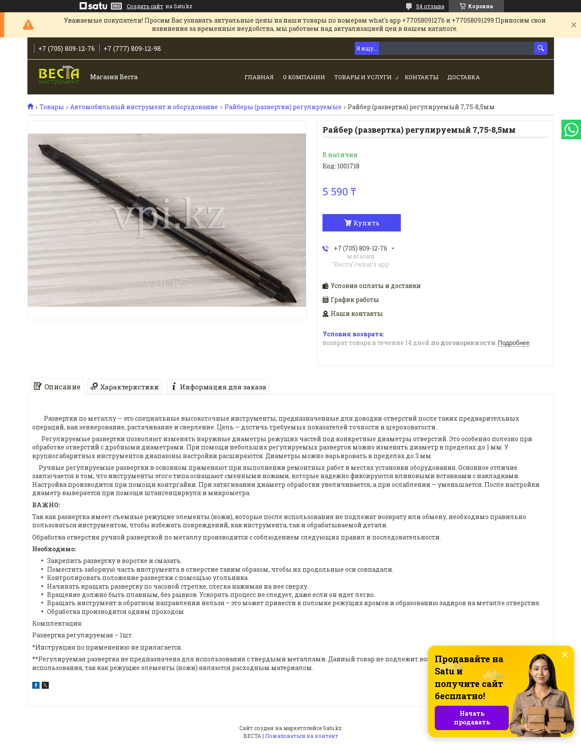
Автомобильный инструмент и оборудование (144, 107)
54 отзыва (430, 6)
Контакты (421, 77)
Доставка (463, 77)
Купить (366, 222)
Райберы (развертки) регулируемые (283, 107)
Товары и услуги (363, 77)
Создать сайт (145, 6)
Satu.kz (332, 727)
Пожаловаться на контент (301, 735)
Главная (259, 77)
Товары (52, 107)
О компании (304, 77)
